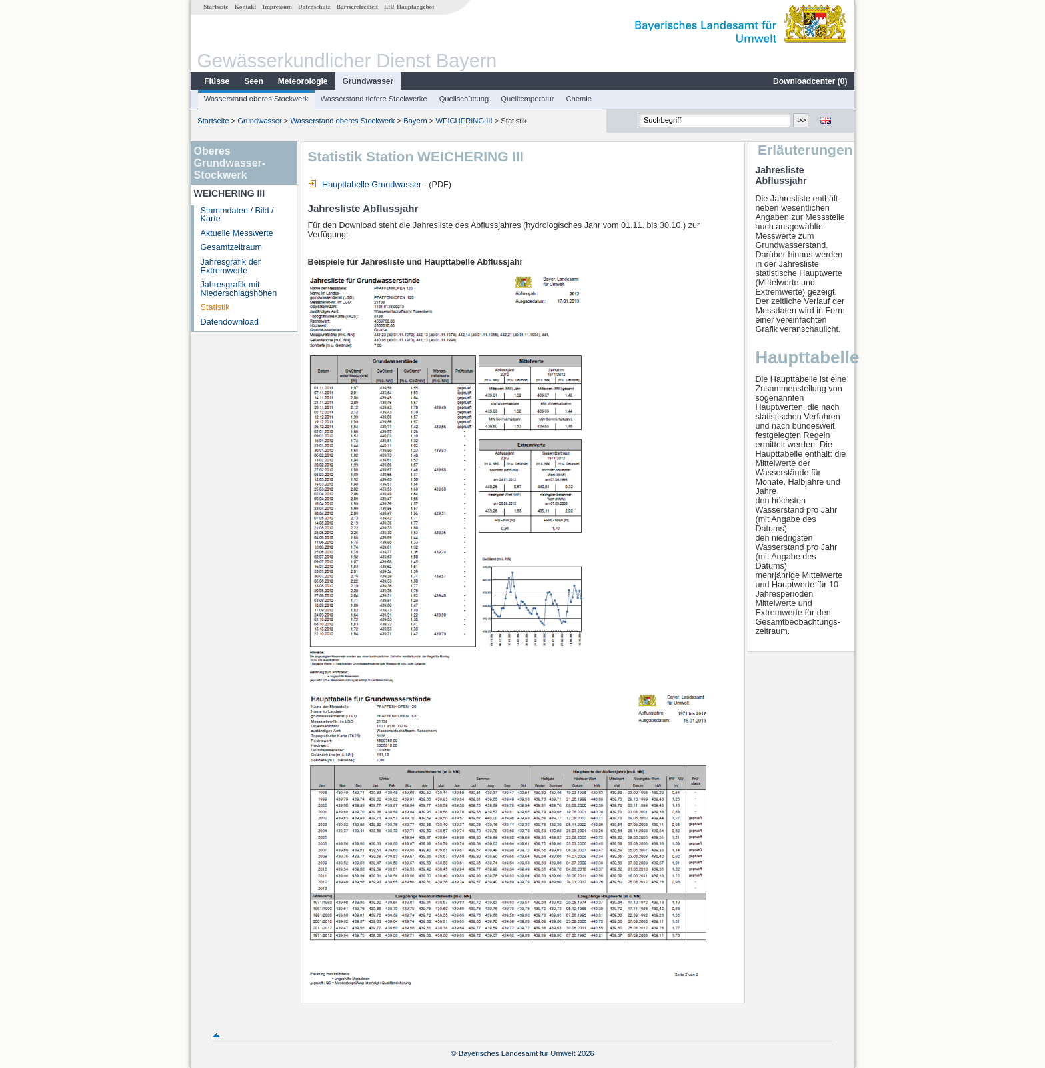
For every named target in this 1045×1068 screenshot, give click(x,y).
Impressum (277, 6)
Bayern (415, 121)
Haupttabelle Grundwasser (365, 184)
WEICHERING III (463, 121)
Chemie (579, 99)
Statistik (215, 307)
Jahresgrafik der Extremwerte (231, 266)
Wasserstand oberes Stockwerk (256, 99)
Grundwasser (368, 81)
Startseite (215, 6)
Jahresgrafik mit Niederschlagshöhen (239, 289)
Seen (253, 81)
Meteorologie (303, 81)
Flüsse (216, 81)
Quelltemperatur (527, 99)
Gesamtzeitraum (231, 247)
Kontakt (246, 6)
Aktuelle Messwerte (237, 233)
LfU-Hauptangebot (409, 6)
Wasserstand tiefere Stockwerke (374, 99)
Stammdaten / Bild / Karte (237, 215)
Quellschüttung (464, 99)
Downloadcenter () (810, 81)
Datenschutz (314, 6)
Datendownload (230, 322)
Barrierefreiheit (357, 6)
